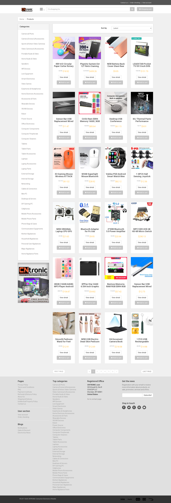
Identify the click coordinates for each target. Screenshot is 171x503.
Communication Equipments (32, 229)
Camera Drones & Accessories (32, 39)
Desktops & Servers (28, 199)
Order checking (135, 3)
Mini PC (24, 194)
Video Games (26, 84)
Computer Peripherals (29, 134)
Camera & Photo (27, 34)
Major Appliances (27, 249)
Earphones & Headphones (31, 89)
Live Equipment (27, 74)
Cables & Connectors (29, 189)
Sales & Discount (24, 432)
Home (22, 19)
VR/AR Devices (27, 109)
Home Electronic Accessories (32, 94)
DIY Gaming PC (27, 204)
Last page (147, 371)
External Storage (27, 174)
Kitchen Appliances (28, 234)
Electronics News (24, 435)
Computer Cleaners (28, 139)
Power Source (26, 119)
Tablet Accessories (28, 154)
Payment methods (25, 394)
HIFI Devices (25, 69)
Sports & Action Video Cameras (33, 44)
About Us (21, 399)
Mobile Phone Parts (28, 219)
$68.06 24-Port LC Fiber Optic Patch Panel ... (52, 2)
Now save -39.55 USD (27, 2)
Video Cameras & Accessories (32, 49)
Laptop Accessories (28, 164)
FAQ (19, 392)
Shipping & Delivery (25, 401)
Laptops (24, 159)
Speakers (25, 64)
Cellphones (25, 209)
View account (146, 3)
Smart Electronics (28, 79)
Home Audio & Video (29, 59)
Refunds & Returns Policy (27, 397)
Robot (23, 114)
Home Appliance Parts (29, 254)
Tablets (24, 144)
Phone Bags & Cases (29, 224)
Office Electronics (27, 124)
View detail (64, 77)
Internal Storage (27, 179)
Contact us (124, 3)
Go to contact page (94, 401)
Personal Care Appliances (31, 244)
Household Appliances (29, 239)
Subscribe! (148, 397)
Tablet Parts (26, 149)
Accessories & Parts (28, 99)
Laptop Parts (26, 169)
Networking (25, 184)
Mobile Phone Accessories (31, 214)
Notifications (22, 430)
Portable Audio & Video (30, 54)
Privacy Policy (23, 387)
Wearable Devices (28, 104)
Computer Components (30, 129)
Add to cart (64, 82)
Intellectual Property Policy (28, 404)
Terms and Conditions (26, 389)
